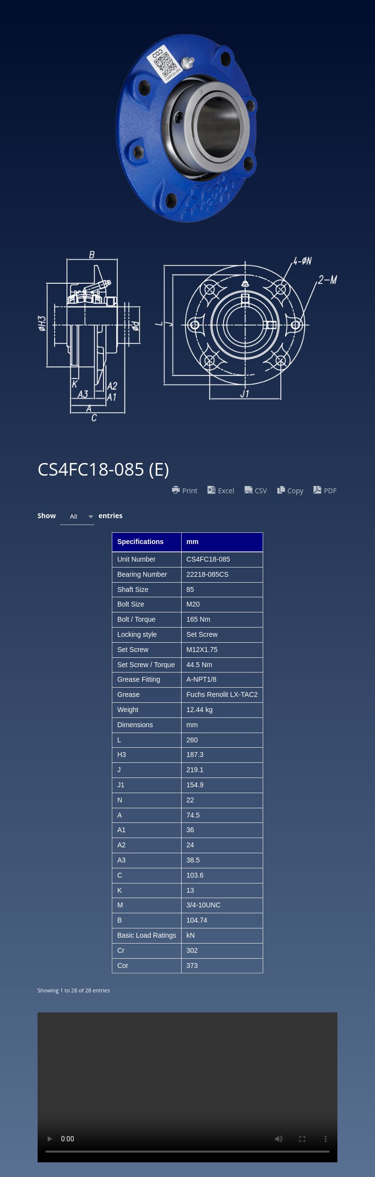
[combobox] (77, 516)
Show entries (80, 516)
